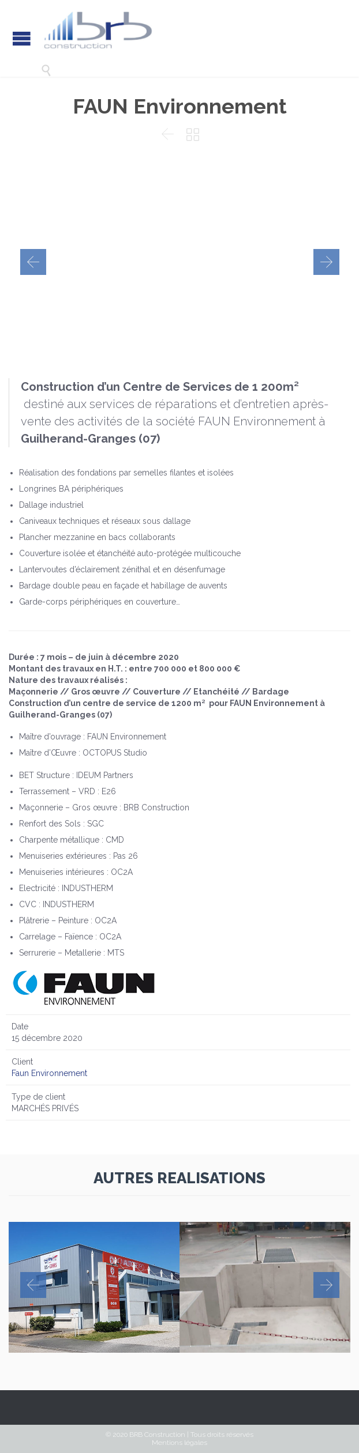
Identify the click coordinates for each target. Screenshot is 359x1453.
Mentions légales (179, 1443)
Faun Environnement (49, 1073)
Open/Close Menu (21, 38)
